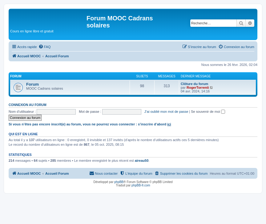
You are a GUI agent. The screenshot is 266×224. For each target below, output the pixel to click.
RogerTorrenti (198, 87)
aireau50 (142, 160)
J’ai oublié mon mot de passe (166, 111)
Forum (32, 84)
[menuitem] (44, 47)
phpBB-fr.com (140, 185)
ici (169, 124)
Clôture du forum (194, 84)
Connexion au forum (27, 105)
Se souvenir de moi (208, 111)
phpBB (118, 182)
